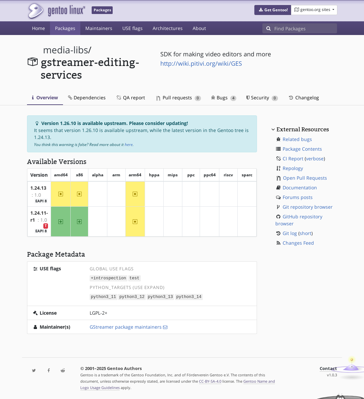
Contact (328, 368)
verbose (315, 158)
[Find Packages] (305, 28)
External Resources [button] (302, 129)
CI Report (293, 158)
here (129, 144)
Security (262, 97)
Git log (290, 233)
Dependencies (87, 97)
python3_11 (103, 296)
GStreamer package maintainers (126, 326)
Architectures (168, 28)
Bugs (224, 97)
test (134, 278)
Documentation (300, 187)
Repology (293, 168)
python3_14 (189, 296)
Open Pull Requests (305, 178)
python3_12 (132, 296)
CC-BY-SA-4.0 (210, 380)
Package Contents (302, 149)
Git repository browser (308, 207)
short (305, 233)
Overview (45, 97)
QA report (130, 97)
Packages (65, 28)
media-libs (65, 50)
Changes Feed (298, 243)
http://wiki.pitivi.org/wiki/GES (201, 63)
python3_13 (160, 296)
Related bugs (297, 139)
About (199, 28)
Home (38, 28)
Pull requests (178, 97)
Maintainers (98, 28)
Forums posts (298, 197)
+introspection (108, 278)
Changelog (303, 97)
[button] (272, 10)
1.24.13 (38, 188)
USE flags (132, 28)
